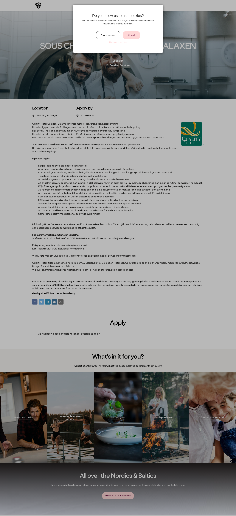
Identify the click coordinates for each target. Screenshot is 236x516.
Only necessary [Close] (108, 35)
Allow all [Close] (131, 35)
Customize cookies (118, 42)
